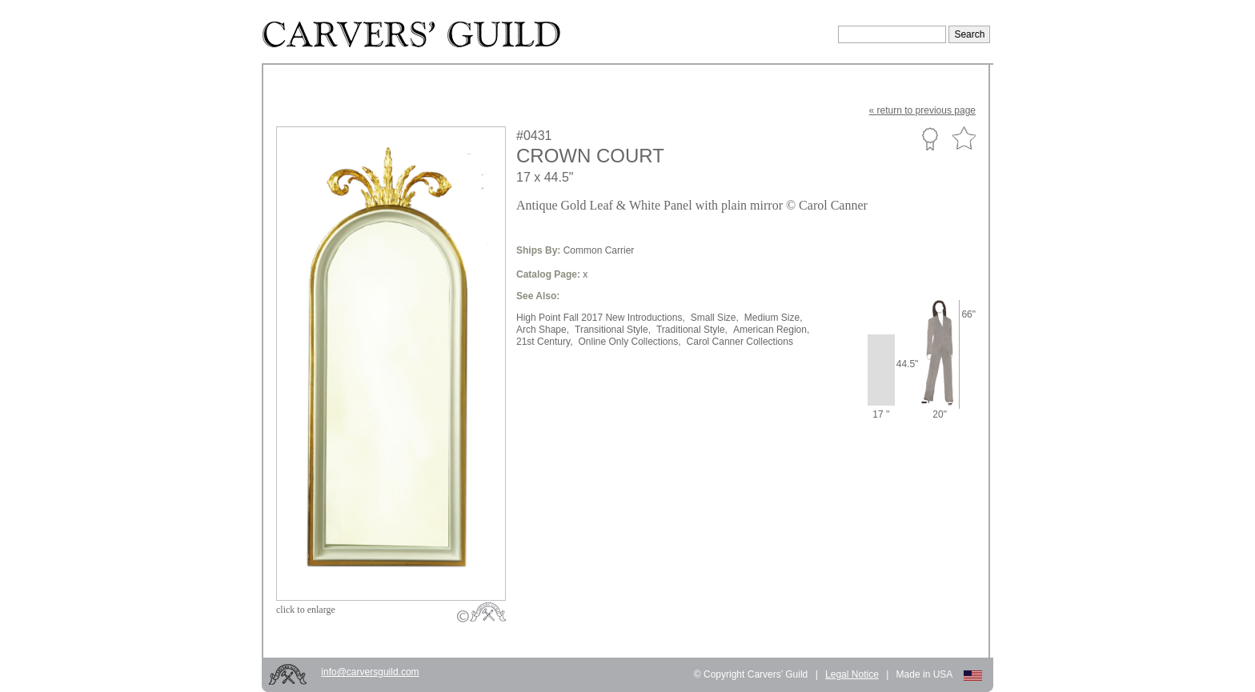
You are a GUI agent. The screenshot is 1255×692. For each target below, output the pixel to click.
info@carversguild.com (370, 672)
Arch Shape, (542, 329)
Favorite (964, 138)
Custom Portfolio (929, 138)
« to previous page (922, 110)
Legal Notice (852, 674)
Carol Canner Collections (740, 341)
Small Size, (715, 317)
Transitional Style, (613, 329)
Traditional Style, (692, 329)
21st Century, (544, 341)
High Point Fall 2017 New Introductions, (600, 317)
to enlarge (305, 609)
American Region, (771, 329)
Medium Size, (773, 317)
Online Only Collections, (629, 341)
